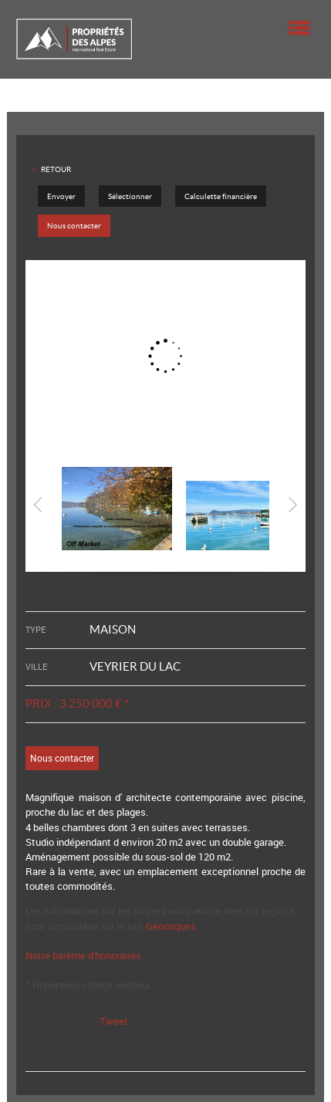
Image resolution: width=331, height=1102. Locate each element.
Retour (56, 169)
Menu (298, 27)
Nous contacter (74, 225)
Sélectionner (130, 196)
